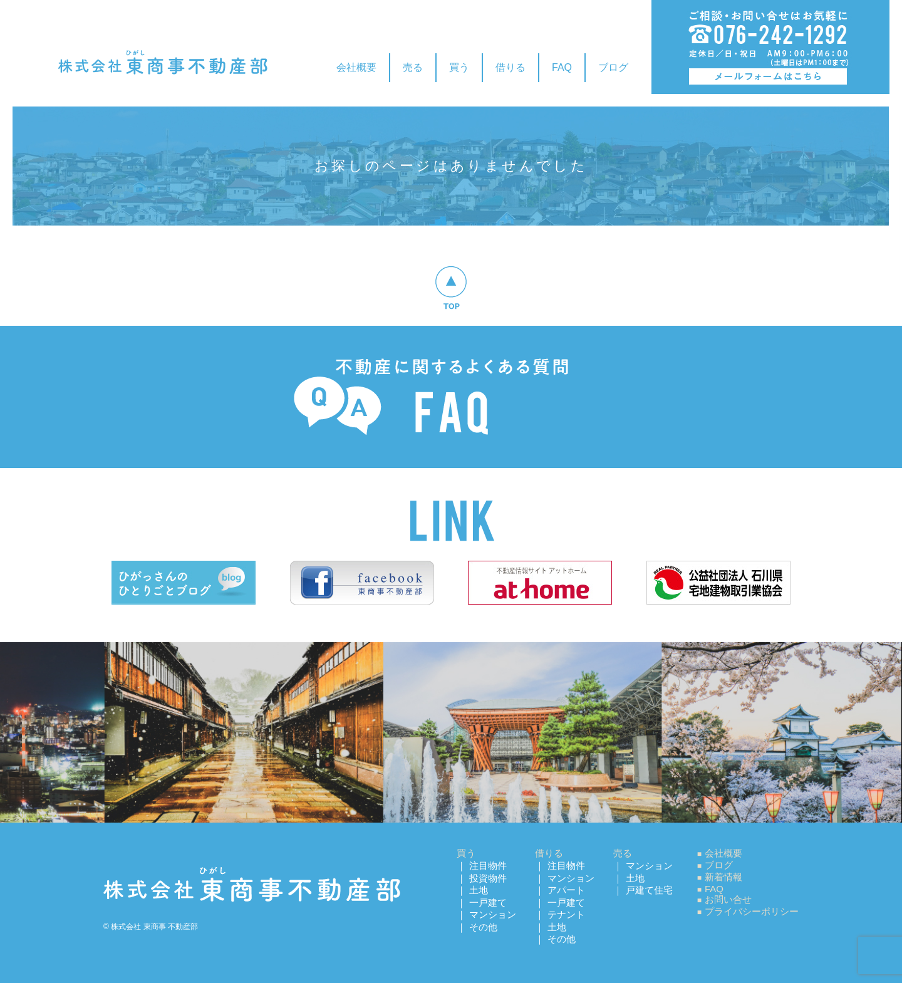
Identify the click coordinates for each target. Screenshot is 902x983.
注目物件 (488, 865)
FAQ (562, 67)
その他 (483, 927)
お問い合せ (728, 899)
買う (459, 67)
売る (413, 67)
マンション (492, 914)
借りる (510, 67)
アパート (566, 890)
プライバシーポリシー (752, 911)
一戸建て (488, 902)
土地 (478, 890)
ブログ (613, 67)
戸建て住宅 (649, 890)
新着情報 (723, 876)
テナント (566, 914)
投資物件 (488, 878)
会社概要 (356, 67)
